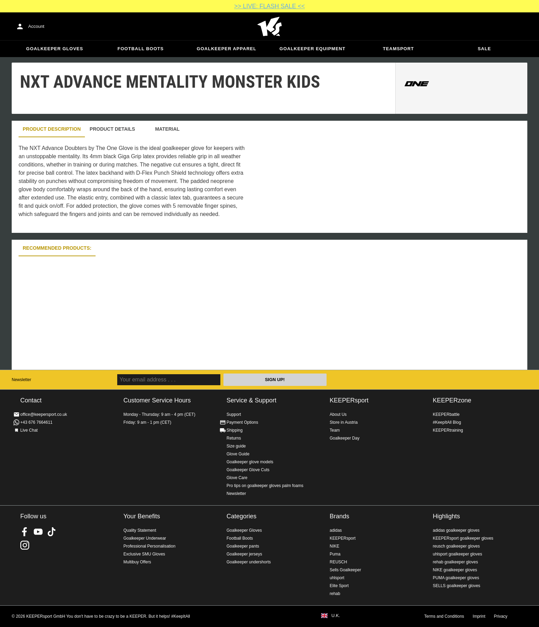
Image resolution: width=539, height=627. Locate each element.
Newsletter (21, 379)
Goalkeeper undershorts (249, 562)
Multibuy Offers (137, 562)
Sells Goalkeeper (345, 569)
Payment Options (242, 422)
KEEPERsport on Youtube (38, 531)
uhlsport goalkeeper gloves (457, 554)
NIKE (334, 546)
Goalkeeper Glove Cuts (248, 469)
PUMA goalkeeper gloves (456, 577)
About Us (338, 414)
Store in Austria (344, 422)
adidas (336, 530)
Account (36, 26)
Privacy (500, 616)
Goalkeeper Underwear (144, 538)
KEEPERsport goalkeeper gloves (463, 538)
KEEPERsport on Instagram (24, 545)
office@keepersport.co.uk (43, 414)
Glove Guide (238, 454)
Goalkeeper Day (345, 438)
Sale (484, 48)
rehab (335, 593)
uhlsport (337, 577)
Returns (234, 438)
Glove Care (237, 477)
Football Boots (141, 48)
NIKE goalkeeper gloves (455, 569)
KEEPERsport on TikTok (51, 531)
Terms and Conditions (444, 616)
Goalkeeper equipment (312, 48)
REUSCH (338, 562)
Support (234, 414)
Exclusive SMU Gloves (144, 554)
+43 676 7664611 (36, 422)
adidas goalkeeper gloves (456, 530)
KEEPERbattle (446, 414)
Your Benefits (141, 516)
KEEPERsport (349, 400)
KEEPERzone (452, 400)
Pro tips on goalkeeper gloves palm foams (265, 485)
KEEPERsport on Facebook (24, 531)
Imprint (479, 616)
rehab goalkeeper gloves (455, 562)
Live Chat (29, 430)
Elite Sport (339, 585)
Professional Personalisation (149, 546)
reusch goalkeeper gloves (456, 546)
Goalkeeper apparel (226, 48)
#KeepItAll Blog (447, 422)
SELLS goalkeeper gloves (456, 585)
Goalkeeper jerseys (244, 554)
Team (335, 430)
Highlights (446, 516)
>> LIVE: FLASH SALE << (269, 6)
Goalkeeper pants (243, 546)
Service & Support (251, 400)
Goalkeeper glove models (250, 462)
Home (269, 26)
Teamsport (398, 48)
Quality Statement (139, 530)
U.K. (335, 615)
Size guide (236, 446)
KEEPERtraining (448, 430)
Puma (335, 554)
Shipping (235, 430)
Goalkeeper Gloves (54, 48)
